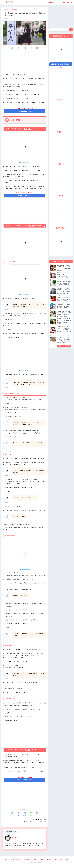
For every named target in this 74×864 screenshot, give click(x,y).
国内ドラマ (43, 819)
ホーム (7, 859)
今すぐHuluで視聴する (24, 111)
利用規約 (34, 859)
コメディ (32, 822)
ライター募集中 (22, 859)
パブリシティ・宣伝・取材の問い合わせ (47, 859)
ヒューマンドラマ (41, 822)
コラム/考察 (51, 2)
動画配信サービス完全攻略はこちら (61, 64)
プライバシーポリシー (64, 859)
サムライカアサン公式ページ (25, 162)
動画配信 (69, 2)
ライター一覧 (14, 859)
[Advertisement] (24, 63)
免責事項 (29, 859)
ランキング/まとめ (60, 2)
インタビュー (43, 2)
